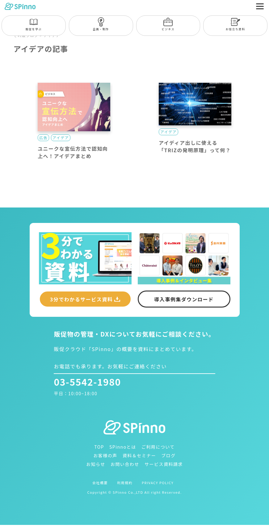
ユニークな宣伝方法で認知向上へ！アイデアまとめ (73, 152)
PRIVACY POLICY (158, 482)
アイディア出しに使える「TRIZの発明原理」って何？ (195, 146)
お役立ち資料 (235, 24)
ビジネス (168, 24)
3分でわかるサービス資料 (81, 299)
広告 (43, 137)
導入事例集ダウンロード (184, 299)
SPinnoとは (122, 447)
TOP (99, 447)
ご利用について (158, 447)
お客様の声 (105, 455)
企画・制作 (101, 24)
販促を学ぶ (34, 24)
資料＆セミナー (139, 455)
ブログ (168, 455)
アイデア (61, 137)
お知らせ (95, 464)
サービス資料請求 (164, 464)
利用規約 (124, 482)
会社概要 (100, 482)
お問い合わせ (125, 464)
